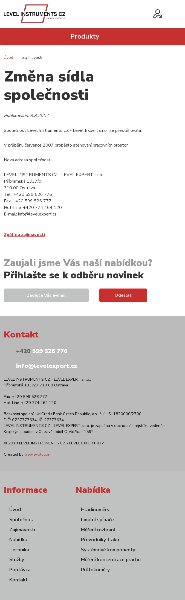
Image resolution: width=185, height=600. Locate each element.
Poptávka (20, 569)
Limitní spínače (97, 519)
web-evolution (37, 454)
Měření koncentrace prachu (111, 559)
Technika (19, 549)
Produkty (84, 36)
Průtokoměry (95, 569)
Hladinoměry (95, 509)
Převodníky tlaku (100, 539)
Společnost (22, 519)
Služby (16, 559)
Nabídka (18, 539)
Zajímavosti (22, 529)
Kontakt (18, 579)
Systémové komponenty (108, 549)
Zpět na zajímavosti (24, 235)
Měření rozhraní (98, 529)
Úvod (8, 57)
